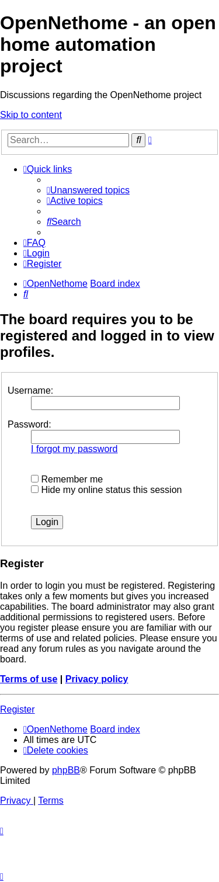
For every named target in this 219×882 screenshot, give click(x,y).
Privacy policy (96, 679)
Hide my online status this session (106, 490)
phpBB (66, 770)
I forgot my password (74, 449)
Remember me (67, 479)
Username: (30, 390)
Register (17, 709)
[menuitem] (88, 190)
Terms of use (28, 679)
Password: (29, 424)
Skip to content (31, 115)
